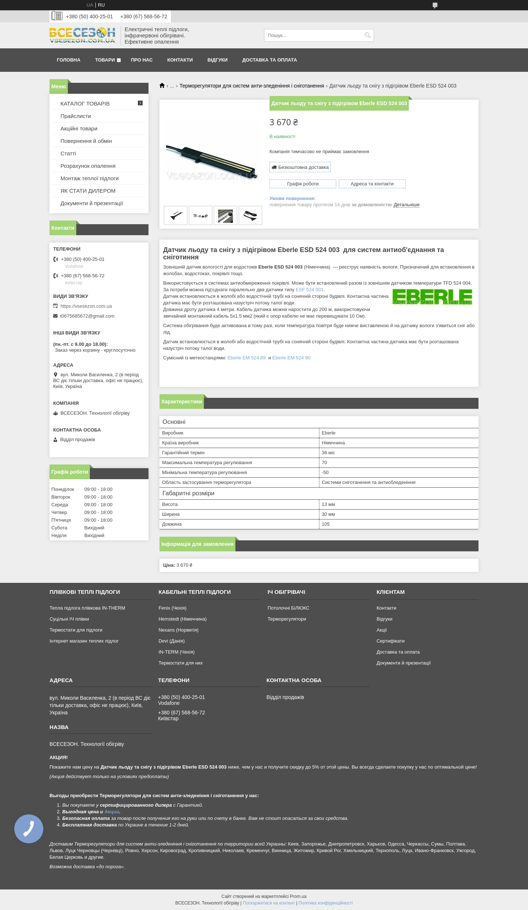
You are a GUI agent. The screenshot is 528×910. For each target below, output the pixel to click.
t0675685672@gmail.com (87, 316)
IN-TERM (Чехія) (176, 652)
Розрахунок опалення (87, 166)
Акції (382, 630)
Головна (68, 60)
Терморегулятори (287, 619)
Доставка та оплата (269, 60)
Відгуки (218, 60)
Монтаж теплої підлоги (89, 178)
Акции (111, 811)
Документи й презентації (91, 203)
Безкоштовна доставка (303, 167)
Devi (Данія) (171, 641)
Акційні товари (79, 128)
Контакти (180, 60)
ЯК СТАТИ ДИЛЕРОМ (87, 191)
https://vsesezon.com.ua (86, 306)
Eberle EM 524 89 (247, 357)
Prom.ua (298, 896)
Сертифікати (391, 641)
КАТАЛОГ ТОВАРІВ (85, 103)
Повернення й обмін (86, 141)
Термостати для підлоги (76, 630)
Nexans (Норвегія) (178, 630)
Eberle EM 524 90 (291, 357)
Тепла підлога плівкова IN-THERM (87, 608)
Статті (68, 153)
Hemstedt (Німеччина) (182, 619)
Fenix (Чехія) (172, 608)
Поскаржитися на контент (269, 903)
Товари (105, 60)
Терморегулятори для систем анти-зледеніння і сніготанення (252, 86)
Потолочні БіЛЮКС (288, 608)
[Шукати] (367, 35)
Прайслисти (75, 116)
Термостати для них (180, 663)
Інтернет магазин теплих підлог (84, 641)
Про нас (142, 60)
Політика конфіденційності (325, 903)
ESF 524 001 (309, 289)
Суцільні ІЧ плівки (69, 619)
